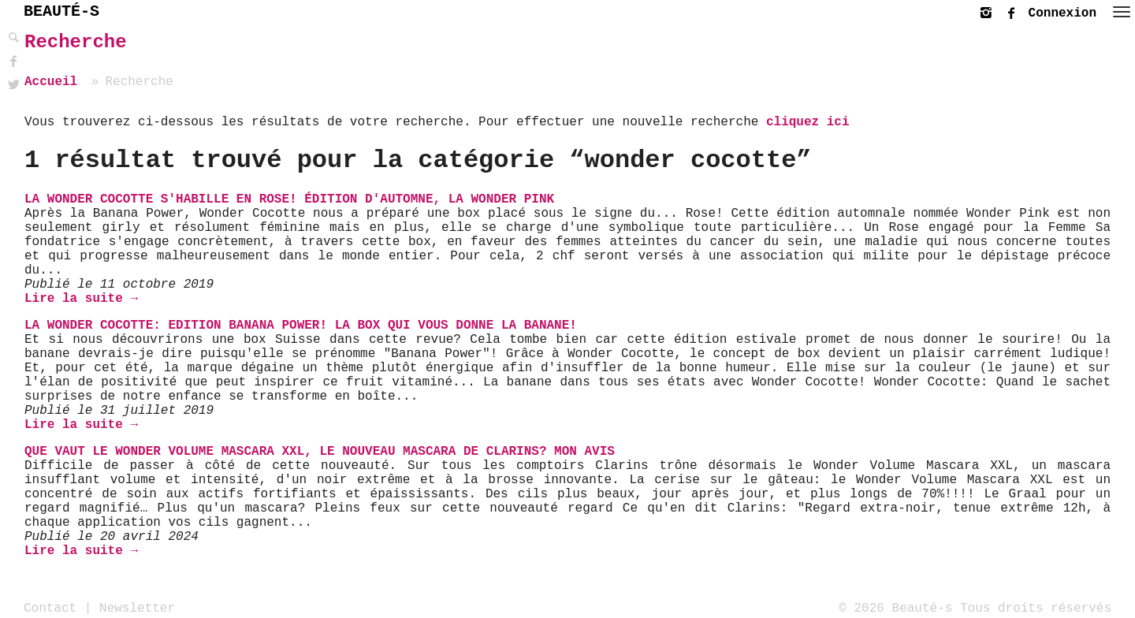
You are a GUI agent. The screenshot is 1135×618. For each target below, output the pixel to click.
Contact (50, 608)
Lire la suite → (81, 299)
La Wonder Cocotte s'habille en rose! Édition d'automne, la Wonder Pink (289, 199)
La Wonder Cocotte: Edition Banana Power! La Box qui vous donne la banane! (300, 325)
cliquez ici (808, 122)
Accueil (50, 82)
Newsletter (137, 608)
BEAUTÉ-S (61, 11)
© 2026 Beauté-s (895, 608)
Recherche (75, 42)
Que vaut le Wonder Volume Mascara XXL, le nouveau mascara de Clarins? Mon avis (319, 452)
